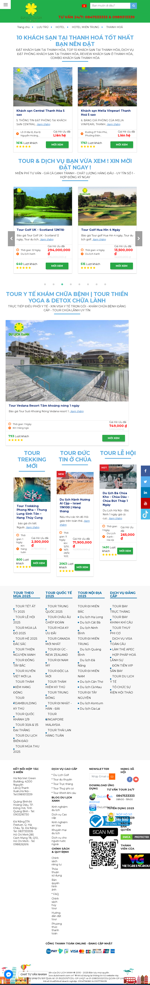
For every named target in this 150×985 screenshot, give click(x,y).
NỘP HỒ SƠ (124, 814)
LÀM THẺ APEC (123, 649)
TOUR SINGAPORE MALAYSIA (55, 719)
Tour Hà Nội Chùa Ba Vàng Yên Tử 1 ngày (116, 497)
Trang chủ (23, 27)
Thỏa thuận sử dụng (57, 872)
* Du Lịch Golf (60, 775)
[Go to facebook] (8, 974)
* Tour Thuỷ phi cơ (63, 788)
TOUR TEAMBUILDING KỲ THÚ (25, 703)
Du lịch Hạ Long (91, 617)
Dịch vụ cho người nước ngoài (59, 841)
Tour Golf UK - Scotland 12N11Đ (105, 230)
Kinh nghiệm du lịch (60, 808)
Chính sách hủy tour (55, 903)
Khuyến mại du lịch (59, 831)
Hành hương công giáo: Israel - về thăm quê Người (73, 503)
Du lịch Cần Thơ (91, 681)
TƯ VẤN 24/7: (96, 17)
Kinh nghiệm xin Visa (60, 824)
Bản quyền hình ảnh (55, 884)
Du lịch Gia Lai (90, 708)
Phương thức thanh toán (57, 928)
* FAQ (55, 894)
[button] (45, 284)
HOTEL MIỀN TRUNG (85, 27)
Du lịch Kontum (91, 703)
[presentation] (11, 238)
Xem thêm (43, 124)
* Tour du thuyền (62, 779)
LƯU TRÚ (42, 27)
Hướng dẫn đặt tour (56, 916)
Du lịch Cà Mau (91, 687)
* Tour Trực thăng (62, 784)
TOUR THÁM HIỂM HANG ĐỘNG (23, 687)
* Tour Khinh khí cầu (64, 793)
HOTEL (60, 27)
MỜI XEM (57, 144)
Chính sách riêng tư (56, 861)
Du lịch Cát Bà (90, 622)
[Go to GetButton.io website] (8, 981)
